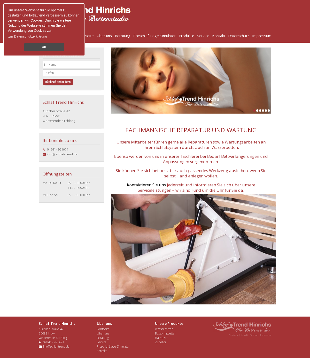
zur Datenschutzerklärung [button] (27, 36)
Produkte (186, 35)
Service (203, 35)
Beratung (122, 35)
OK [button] (44, 47)
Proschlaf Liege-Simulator (154, 35)
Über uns (104, 35)
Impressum (261, 35)
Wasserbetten (164, 329)
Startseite (85, 35)
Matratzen (161, 338)
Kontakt (218, 35)
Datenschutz (238, 35)
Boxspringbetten (165, 333)
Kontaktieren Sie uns (146, 185)
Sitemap (254, 335)
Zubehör (160, 342)
